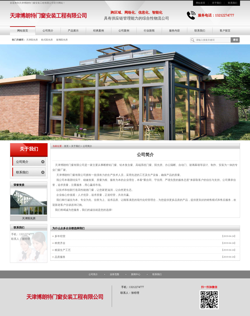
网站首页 (200, 3)
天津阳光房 (32, 39)
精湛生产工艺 (63, 250)
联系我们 (232, 3)
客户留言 (225, 30)
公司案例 (123, 30)
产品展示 (73, 30)
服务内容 (174, 30)
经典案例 (98, 30)
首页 (66, 146)
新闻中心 (135, 274)
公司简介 (48, 30)
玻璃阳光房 (62, 39)
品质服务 (60, 257)
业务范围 (114, 274)
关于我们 (216, 3)
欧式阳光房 (47, 39)
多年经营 (60, 236)
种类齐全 (60, 243)
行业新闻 (149, 30)
